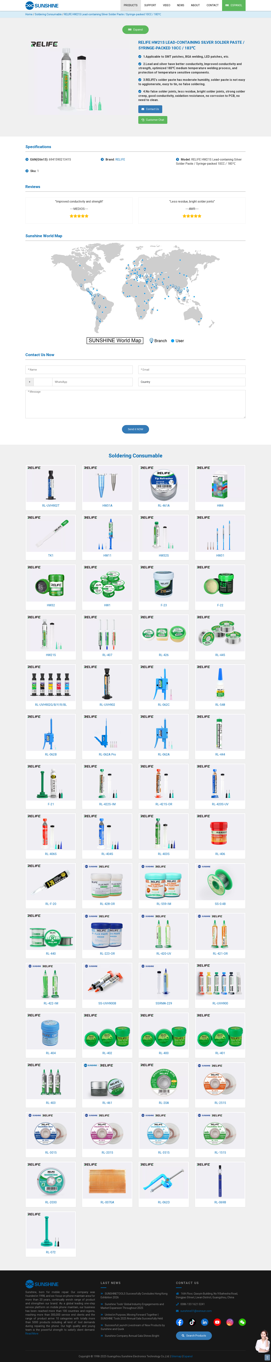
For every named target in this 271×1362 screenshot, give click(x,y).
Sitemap (176, 1356)
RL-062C (164, 705)
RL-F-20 (50, 904)
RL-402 (107, 1053)
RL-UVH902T (50, 505)
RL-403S (164, 854)
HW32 (51, 605)
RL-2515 (220, 1103)
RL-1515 (220, 1152)
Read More (31, 1333)
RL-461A (164, 505)
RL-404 (51, 1053)
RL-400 (164, 1053)
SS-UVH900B (107, 1003)
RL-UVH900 (220, 1003)
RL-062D (164, 1202)
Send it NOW (135, 429)
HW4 (220, 505)
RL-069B (220, 1202)
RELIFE (120, 159)
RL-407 (107, 655)
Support (150, 5)
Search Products (194, 1335)
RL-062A (164, 754)
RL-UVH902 (107, 705)
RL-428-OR (107, 904)
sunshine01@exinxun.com (196, 1310)
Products (131, 5)
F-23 (164, 605)
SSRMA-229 (164, 1003)
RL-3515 (164, 1152)
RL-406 (220, 854)
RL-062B (51, 754)
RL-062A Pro (107, 754)
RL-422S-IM (107, 804)
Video (166, 5)
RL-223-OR (107, 953)
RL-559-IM (164, 904)
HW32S (164, 555)
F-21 (51, 804)
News (180, 5)
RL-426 (164, 655)
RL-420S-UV (220, 804)
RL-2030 (51, 1202)
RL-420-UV (163, 953)
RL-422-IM (51, 1003)
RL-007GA (107, 1202)
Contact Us (150, 109)
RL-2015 (107, 1152)
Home (29, 14)
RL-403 (51, 1103)
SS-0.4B (220, 904)
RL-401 (220, 1053)
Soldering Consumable (48, 14)
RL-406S (51, 854)
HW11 (107, 555)
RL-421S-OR (163, 804)
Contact (213, 5)
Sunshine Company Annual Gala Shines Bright (132, 1335)
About (195, 5)
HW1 (107, 605)
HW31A (107, 505)
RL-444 (220, 754)
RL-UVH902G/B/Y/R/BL (51, 705)
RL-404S (107, 854)
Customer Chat (153, 119)
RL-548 (220, 705)
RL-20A (164, 1103)
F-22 (220, 605)
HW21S (51, 655)
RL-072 (51, 1252)
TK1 (50, 555)
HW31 (220, 555)
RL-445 (220, 655)
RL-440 (51, 953)
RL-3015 (51, 1152)
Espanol (233, 5)
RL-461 (107, 1103)
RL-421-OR (220, 953)
